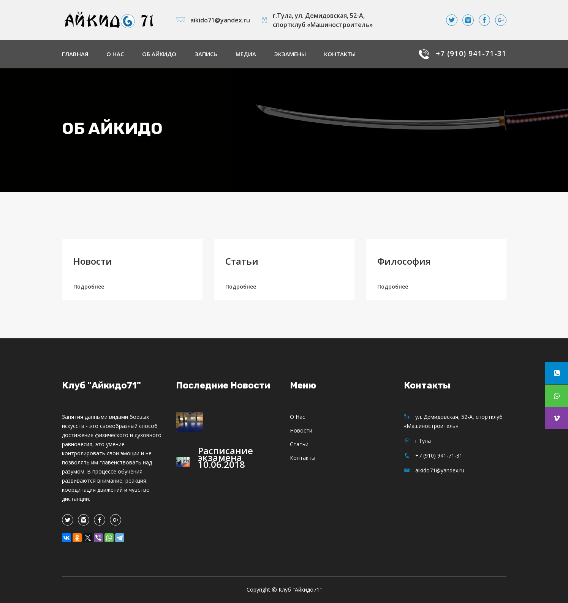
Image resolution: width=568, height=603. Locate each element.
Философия (404, 261)
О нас (115, 54)
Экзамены (290, 54)
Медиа (246, 54)
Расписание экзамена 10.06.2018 (225, 457)
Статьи (241, 261)
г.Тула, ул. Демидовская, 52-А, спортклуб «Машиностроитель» (317, 20)
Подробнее (88, 286)
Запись (206, 54)
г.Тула (417, 440)
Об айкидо (159, 54)
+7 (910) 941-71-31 (471, 53)
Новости (92, 261)
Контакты (340, 54)
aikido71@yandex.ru (213, 20)
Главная (75, 54)
